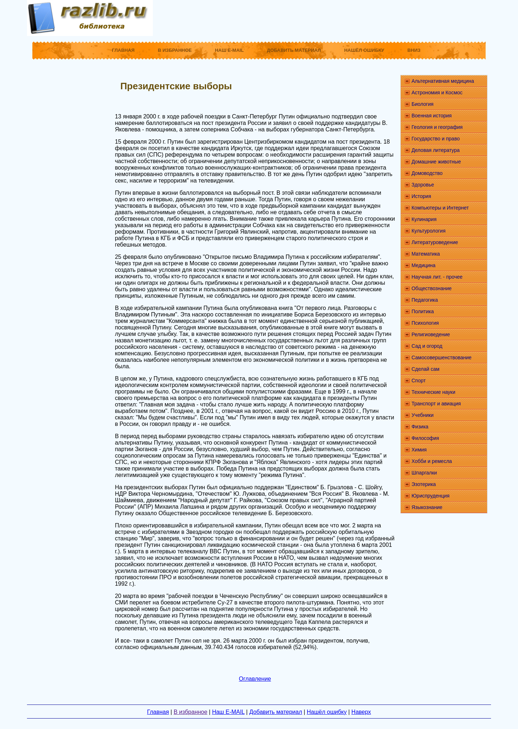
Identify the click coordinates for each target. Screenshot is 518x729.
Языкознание (427, 507)
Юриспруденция (431, 496)
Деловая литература (436, 150)
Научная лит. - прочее (437, 277)
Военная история (432, 115)
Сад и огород (427, 346)
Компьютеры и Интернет (440, 208)
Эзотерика (424, 484)
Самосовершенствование (442, 357)
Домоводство (427, 173)
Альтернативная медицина (443, 81)
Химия (419, 450)
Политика (423, 311)
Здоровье (423, 185)
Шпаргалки (424, 473)
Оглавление (255, 679)
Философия (425, 438)
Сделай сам (426, 369)
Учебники (422, 415)
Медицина (424, 265)
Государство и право (436, 138)
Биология (422, 104)
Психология (425, 323)
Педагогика (425, 300)
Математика (426, 254)
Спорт (419, 380)
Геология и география (437, 127)
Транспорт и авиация (436, 403)
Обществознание (432, 288)
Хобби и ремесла (432, 461)
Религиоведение (431, 334)
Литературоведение (435, 242)
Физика (420, 426)
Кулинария (424, 219)
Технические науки (433, 392)
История (421, 196)
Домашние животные (436, 162)
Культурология (429, 231)
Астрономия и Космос (437, 92)
